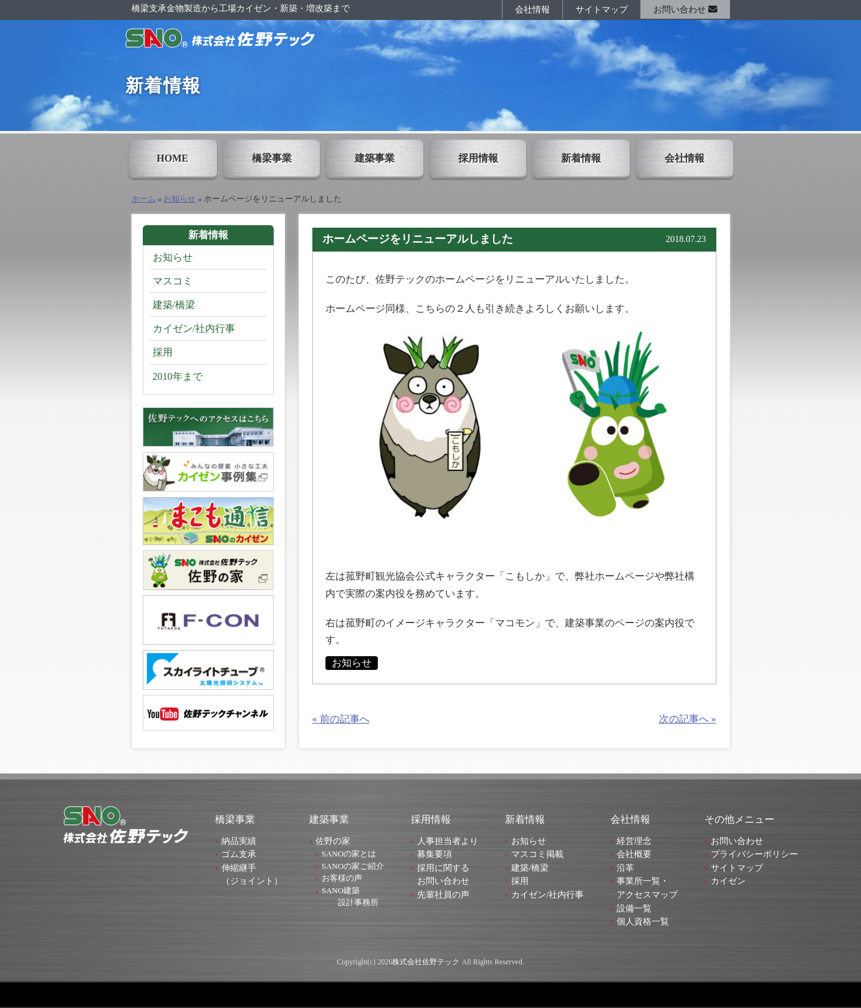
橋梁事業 (272, 158)
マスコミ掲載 (537, 854)
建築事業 (375, 158)
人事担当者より (447, 841)
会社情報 (532, 9)
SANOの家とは (349, 853)
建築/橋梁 (174, 304)
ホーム (144, 199)
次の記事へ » (687, 719)
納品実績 (238, 841)
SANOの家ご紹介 (353, 866)
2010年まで (178, 376)
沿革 (625, 868)
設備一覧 (634, 908)
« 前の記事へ (341, 719)
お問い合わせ (685, 9)
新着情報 (581, 158)
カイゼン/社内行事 (194, 328)
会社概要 (634, 854)
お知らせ (179, 199)
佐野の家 (332, 841)
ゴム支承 (238, 854)
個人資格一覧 (643, 921)
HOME (172, 158)
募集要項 (434, 854)
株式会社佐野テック (425, 961)
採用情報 (478, 158)
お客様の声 (342, 878)
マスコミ (173, 281)
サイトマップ (601, 9)
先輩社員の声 (443, 894)
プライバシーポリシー (754, 854)
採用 (163, 352)
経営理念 (634, 841)
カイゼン (728, 881)
